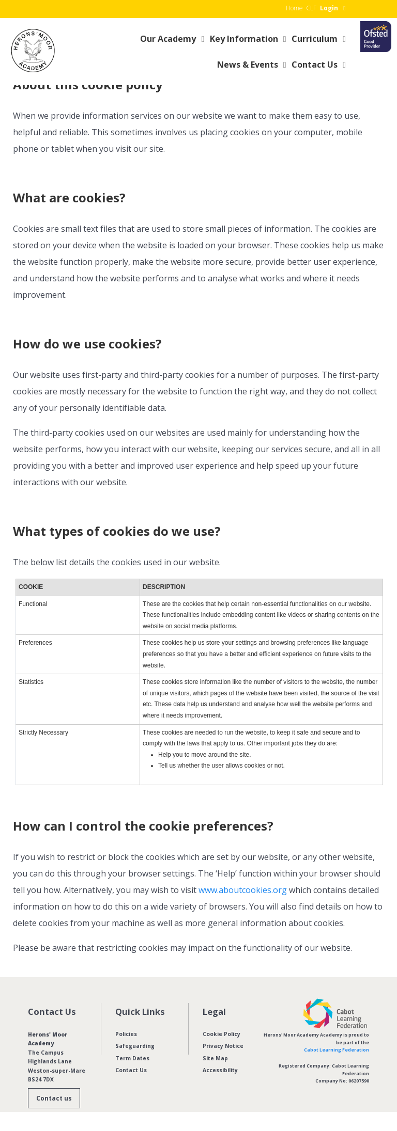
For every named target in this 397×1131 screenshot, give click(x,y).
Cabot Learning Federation (336, 1050)
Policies (126, 1034)
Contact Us (131, 1070)
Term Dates (132, 1058)
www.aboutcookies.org (242, 890)
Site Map (215, 1058)
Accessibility (220, 1070)
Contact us (54, 1098)
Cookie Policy (221, 1034)
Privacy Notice (223, 1045)
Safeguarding (135, 1045)
